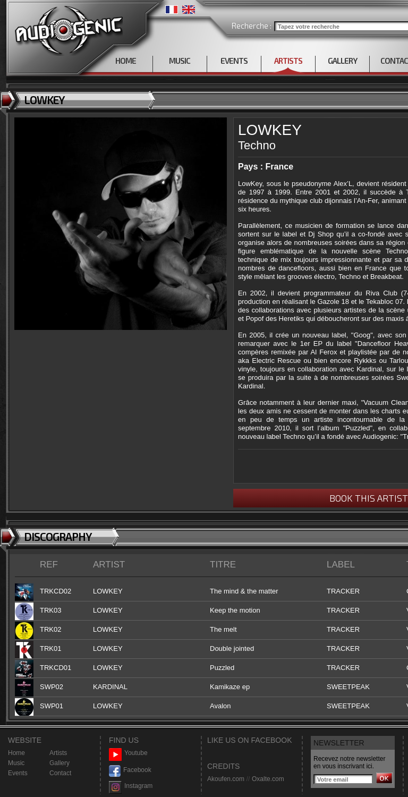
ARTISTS (288, 60)
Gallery (59, 763)
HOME (125, 60)
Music (16, 763)
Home (16, 753)
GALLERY (342, 60)
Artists (58, 753)
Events (18, 773)
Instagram (130, 786)
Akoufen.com (225, 779)
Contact (60, 773)
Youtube (128, 753)
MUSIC (179, 60)
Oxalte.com (268, 779)
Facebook (130, 770)
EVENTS (234, 60)
